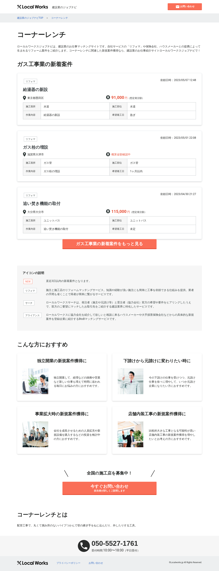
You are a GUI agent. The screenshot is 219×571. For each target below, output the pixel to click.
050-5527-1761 (115, 543)
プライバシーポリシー (68, 563)
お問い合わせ (96, 563)
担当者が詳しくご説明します (109, 487)
